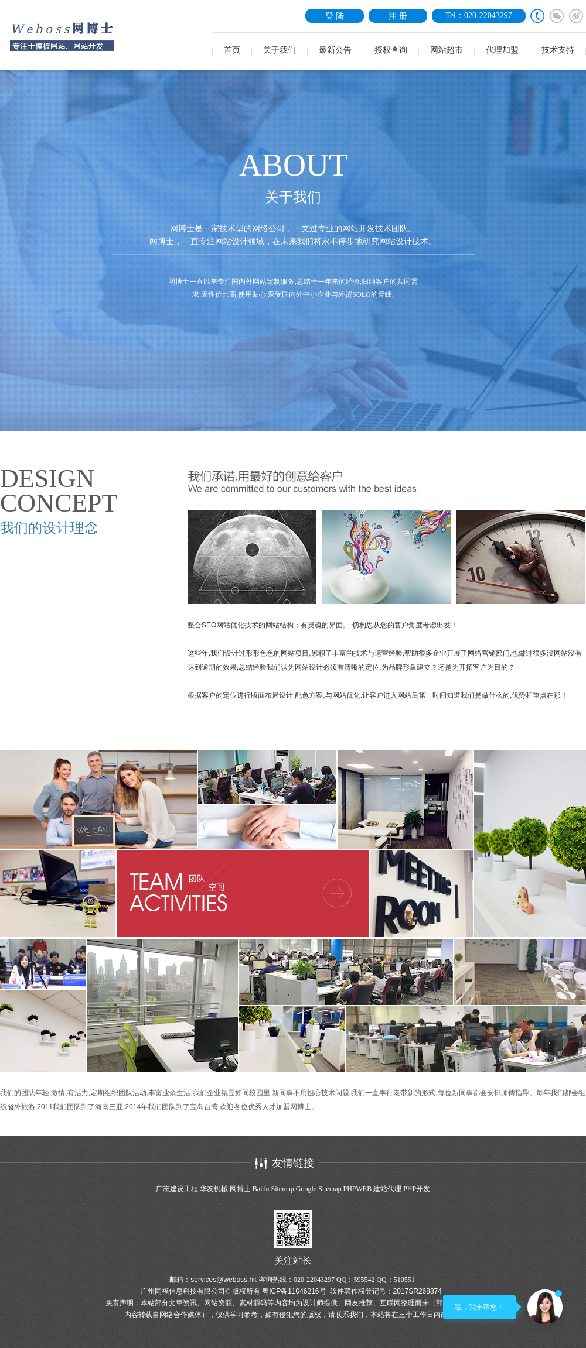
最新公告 (335, 50)
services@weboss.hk (223, 1279)
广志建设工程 (177, 1189)
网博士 (240, 1189)
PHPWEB (357, 1189)
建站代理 (387, 1189)
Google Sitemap (319, 1189)
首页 (232, 50)
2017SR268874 (417, 1291)
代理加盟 (502, 50)
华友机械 (214, 1189)
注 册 (398, 15)
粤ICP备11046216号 (294, 1291)
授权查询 (390, 50)
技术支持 (557, 50)
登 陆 (334, 15)
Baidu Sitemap (273, 1189)
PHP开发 (416, 1189)
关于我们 (279, 50)
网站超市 (446, 50)
